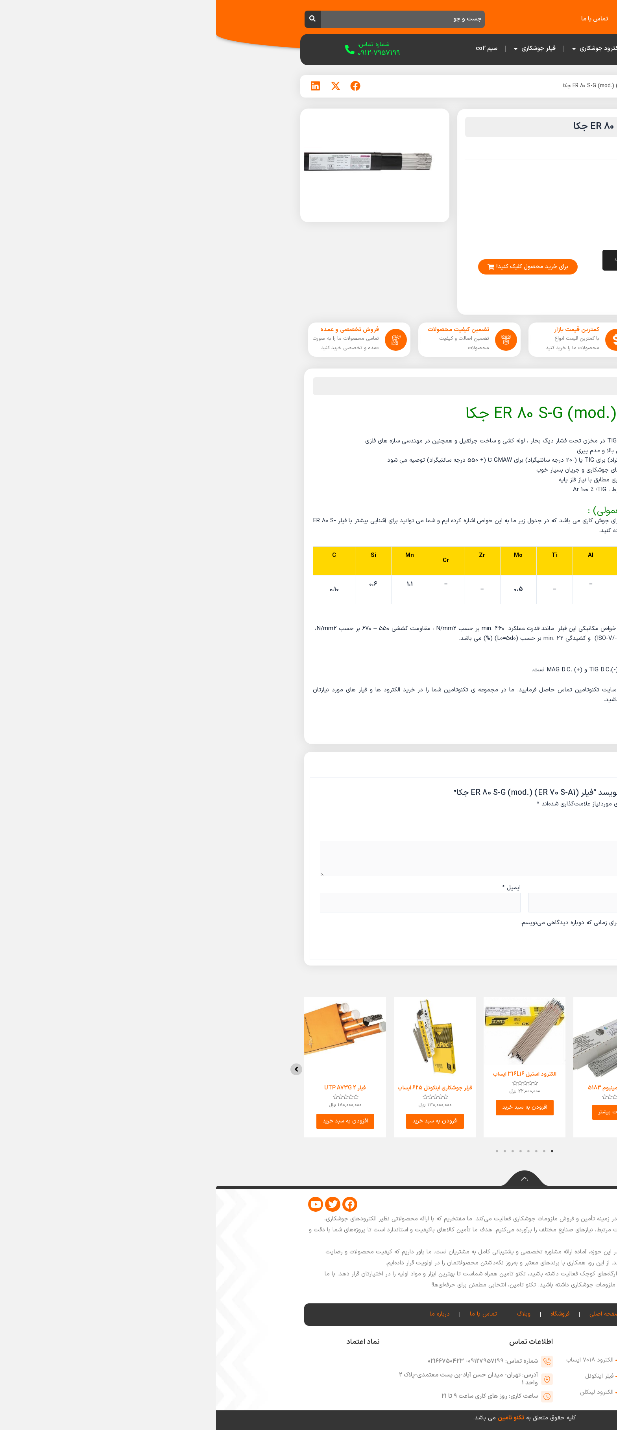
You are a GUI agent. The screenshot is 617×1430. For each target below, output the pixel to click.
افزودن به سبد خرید (419, 260)
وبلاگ (451, 19)
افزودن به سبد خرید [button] (308, 1109)
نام (507, 887)
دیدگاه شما (494, 835)
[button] (537, 1074)
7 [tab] (289, 1161)
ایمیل (295, 887)
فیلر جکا (459, 86)
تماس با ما (378, 19)
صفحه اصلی (437, 48)
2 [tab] (328, 1161)
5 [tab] (304, 1161)
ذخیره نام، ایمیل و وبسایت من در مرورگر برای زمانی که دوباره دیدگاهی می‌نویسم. (405, 922)
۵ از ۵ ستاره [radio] (436, 821)
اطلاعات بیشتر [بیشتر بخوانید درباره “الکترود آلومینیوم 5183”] (398, 1113)
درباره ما (418, 19)
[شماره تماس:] (134, 49)
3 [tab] (320, 1161)
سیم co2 (270, 48)
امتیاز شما (496, 820)
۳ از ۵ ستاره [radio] (454, 821)
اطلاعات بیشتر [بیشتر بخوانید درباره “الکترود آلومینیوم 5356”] (488, 1113)
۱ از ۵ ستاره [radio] (472, 821)
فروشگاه (483, 19)
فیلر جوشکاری (319, 49)
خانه (515, 19)
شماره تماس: (157, 44)
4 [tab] (312, 1161)
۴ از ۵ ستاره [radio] (445, 821)
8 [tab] (281, 1161)
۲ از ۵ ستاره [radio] (463, 821)
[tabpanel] (488, 1071)
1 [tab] (336, 1161)
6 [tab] (297, 1161)
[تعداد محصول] (485, 260)
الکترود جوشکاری (381, 49)
